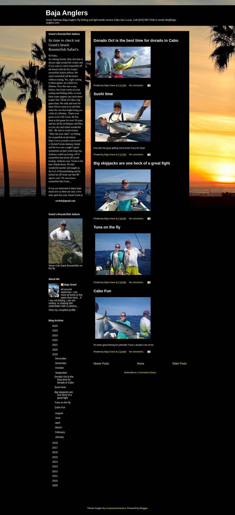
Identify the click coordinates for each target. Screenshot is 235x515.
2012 (55, 471)
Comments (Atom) (147, 372)
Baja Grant (70, 284)
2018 (55, 443)
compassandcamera (116, 508)
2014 (55, 461)
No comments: (136, 85)
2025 (55, 325)
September (61, 372)
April (58, 422)
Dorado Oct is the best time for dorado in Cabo (136, 40)
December (61, 358)
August (59, 413)
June (58, 418)
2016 (55, 452)
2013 (55, 466)
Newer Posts (101, 363)
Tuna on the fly (107, 227)
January (59, 437)
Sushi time (103, 94)
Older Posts (179, 363)
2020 (55, 349)
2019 (55, 354)
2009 (55, 485)
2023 (55, 335)
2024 (55, 330)
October (59, 367)
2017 (55, 447)
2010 (55, 480)
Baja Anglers (67, 13)
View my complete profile (62, 310)
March (59, 427)
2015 (55, 457)
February (60, 432)
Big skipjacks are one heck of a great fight (132, 163)
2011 (55, 476)
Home (140, 363)
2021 (55, 344)
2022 (55, 340)
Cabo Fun (102, 291)
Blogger (143, 508)
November (61, 363)
